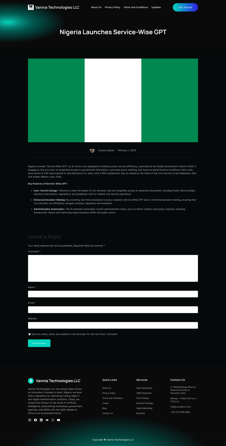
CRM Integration (144, 393)
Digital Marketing (144, 408)
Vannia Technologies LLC (57, 7)
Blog (104, 408)
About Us (96, 7)
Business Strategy (144, 403)
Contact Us (107, 413)
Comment (34, 251)
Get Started (185, 7)
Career (105, 403)
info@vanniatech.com (180, 406)
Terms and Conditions (136, 7)
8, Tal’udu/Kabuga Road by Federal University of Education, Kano (183, 390)
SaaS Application (144, 388)
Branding (140, 413)
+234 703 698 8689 (180, 412)
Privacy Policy (112, 7)
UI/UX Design (142, 398)
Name (32, 287)
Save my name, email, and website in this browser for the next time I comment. (74, 334)
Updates (156, 7)
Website (32, 318)
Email (32, 302)
